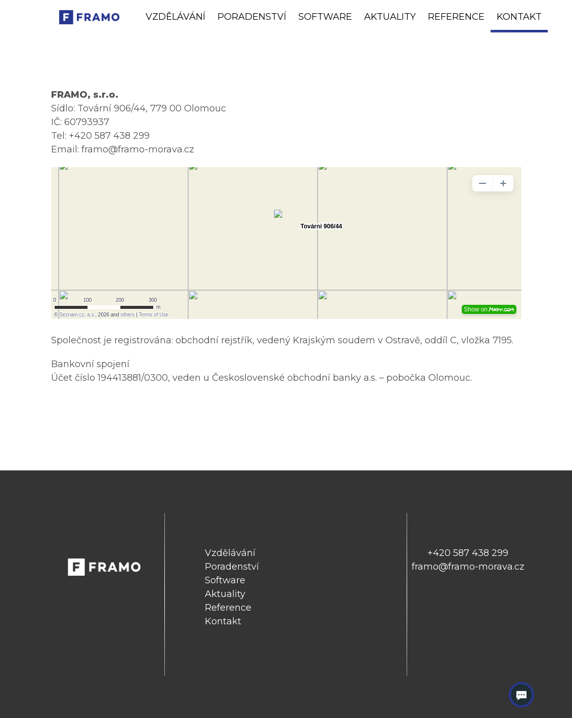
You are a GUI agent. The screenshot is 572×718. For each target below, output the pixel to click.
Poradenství (251, 16)
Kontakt (519, 16)
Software (325, 16)
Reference (456, 16)
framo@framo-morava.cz (468, 566)
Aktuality (390, 16)
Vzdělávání (175, 16)
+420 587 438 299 (467, 553)
